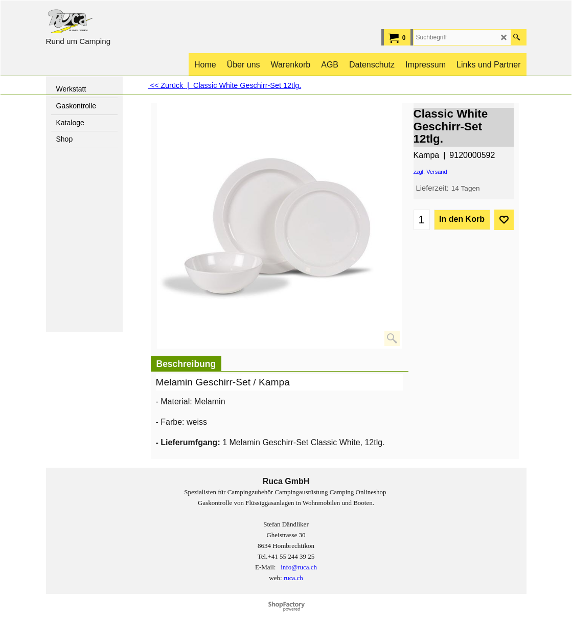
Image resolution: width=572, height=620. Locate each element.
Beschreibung (186, 364)
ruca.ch (293, 578)
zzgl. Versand (430, 172)
